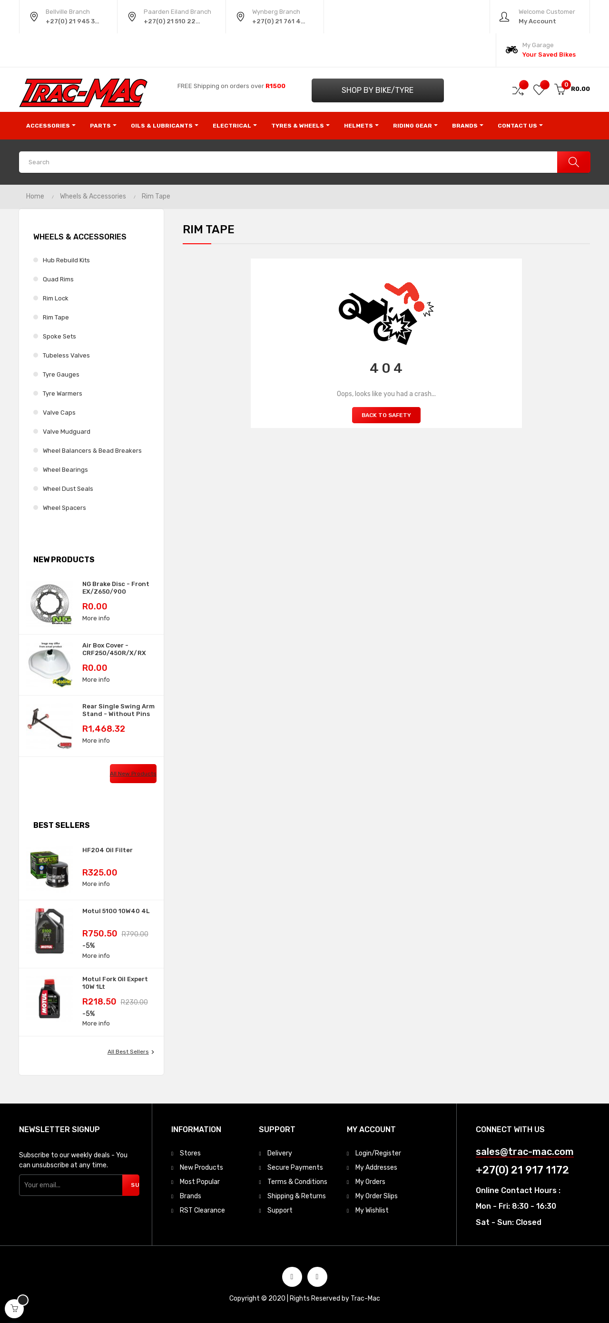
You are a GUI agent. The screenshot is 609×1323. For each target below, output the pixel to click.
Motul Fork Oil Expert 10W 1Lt (115, 982)
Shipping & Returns (296, 1196)
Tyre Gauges (61, 374)
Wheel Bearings (65, 469)
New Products (201, 1168)
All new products (133, 773)
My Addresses (376, 1168)
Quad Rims (58, 279)
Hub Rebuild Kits (66, 260)
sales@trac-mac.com (525, 1151)
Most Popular (200, 1182)
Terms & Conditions (297, 1182)
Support (280, 1210)
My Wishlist (372, 1210)
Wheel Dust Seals (68, 488)
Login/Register (378, 1153)
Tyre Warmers (62, 393)
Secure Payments (295, 1168)
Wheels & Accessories (80, 236)
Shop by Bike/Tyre (377, 90)
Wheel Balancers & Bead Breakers (92, 450)
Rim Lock (56, 298)
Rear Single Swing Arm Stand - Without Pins (118, 710)
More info (96, 618)
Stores (190, 1153)
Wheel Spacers (64, 507)
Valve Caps (59, 412)
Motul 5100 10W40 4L (115, 911)
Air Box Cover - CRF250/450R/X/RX (114, 649)
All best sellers (132, 1052)
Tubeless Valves (66, 355)
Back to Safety (386, 415)
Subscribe (135, 1185)
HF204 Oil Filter (107, 850)
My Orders (370, 1182)
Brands (190, 1196)
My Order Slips (376, 1196)
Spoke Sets (59, 336)
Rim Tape (56, 317)
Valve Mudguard (66, 431)
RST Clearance (202, 1210)
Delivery (279, 1153)
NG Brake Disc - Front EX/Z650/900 (115, 587)
